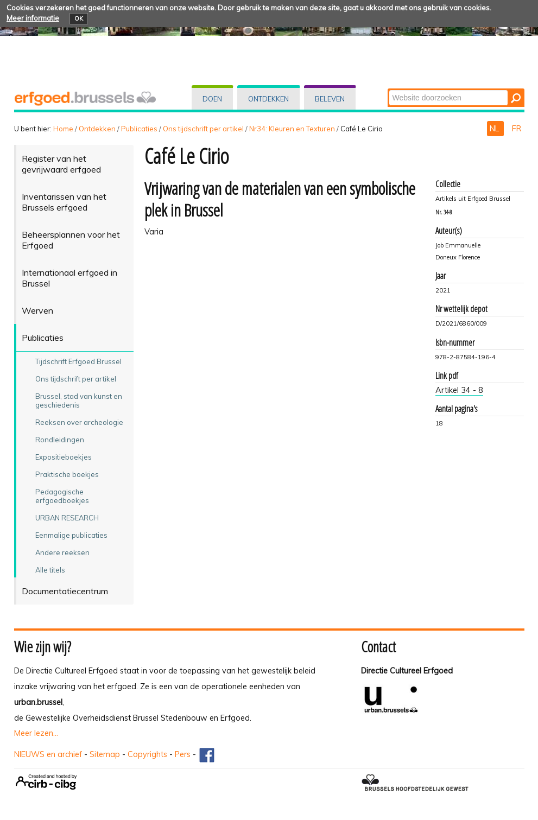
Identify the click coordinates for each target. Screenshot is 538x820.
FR (516, 129)
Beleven (330, 98)
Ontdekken (268, 98)
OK (78, 18)
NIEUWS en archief (48, 754)
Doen (212, 98)
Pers (183, 754)
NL (495, 129)
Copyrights (147, 754)
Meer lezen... (36, 733)
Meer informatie (33, 18)
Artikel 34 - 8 (459, 390)
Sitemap (105, 754)
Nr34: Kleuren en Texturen (292, 128)
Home (63, 128)
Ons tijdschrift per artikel (203, 128)
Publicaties (139, 128)
